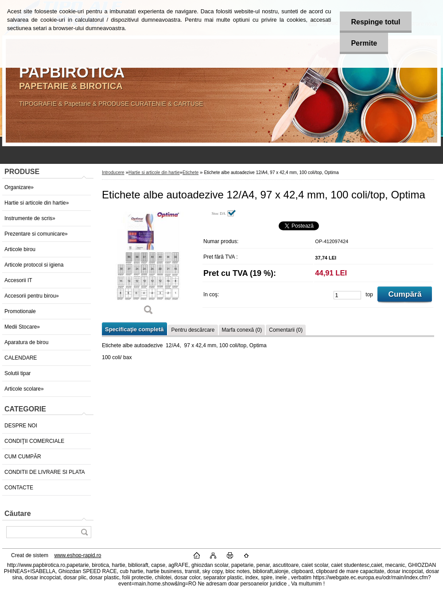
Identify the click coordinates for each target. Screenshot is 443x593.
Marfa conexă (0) (242, 330)
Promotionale (20, 311)
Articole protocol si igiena (33, 265)
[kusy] (347, 295)
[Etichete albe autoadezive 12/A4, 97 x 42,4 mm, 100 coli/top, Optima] (148, 265)
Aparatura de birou (26, 342)
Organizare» (19, 187)
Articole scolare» (24, 389)
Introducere (113, 172)
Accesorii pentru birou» (31, 296)
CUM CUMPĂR (22, 456)
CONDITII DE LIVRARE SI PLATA (44, 472)
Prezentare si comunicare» (36, 234)
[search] (84, 532)
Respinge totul (375, 22)
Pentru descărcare (192, 330)
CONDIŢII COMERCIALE (34, 441)
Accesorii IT (18, 280)
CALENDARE (20, 358)
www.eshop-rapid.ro (77, 555)
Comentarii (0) (286, 330)
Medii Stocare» (22, 327)
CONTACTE (18, 487)
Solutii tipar (17, 373)
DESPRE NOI (20, 425)
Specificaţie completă (134, 329)
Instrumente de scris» (29, 218)
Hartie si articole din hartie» (36, 203)
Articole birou (19, 249)
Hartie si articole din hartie (154, 172)
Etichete (190, 172)
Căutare (17, 513)
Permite (364, 43)
